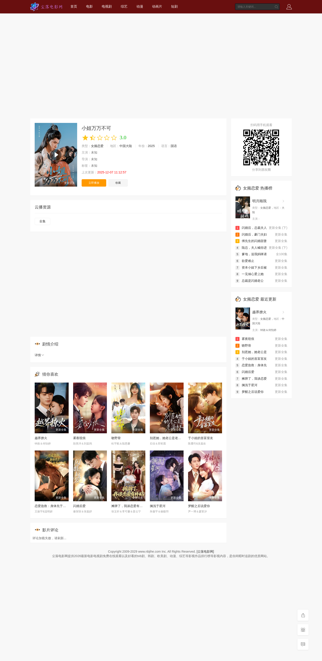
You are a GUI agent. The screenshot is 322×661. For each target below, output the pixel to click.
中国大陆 (125, 146)
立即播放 (94, 182)
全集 (42, 221)
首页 (73, 6)
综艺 (124, 6)
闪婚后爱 (79, 506)
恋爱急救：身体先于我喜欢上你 (56, 506)
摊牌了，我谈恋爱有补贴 (128, 506)
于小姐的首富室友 (200, 438)
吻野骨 (116, 438)
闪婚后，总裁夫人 (251, 227)
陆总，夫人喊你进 (251, 247)
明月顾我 (259, 201)
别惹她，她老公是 (251, 352)
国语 (174, 146)
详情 (39, 355)
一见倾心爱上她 (249, 274)
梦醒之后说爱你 (199, 506)
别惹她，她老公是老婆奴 (167, 438)
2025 (151, 146)
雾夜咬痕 (79, 438)
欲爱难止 (244, 261)
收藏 (118, 182)
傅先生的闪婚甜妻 (251, 241)
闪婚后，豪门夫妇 (251, 234)
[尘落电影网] (205, 551)
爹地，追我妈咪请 (251, 254)
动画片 (157, 6)
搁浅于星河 (157, 506)
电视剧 (107, 6)
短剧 (174, 6)
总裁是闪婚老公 (249, 280)
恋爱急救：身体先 (251, 365)
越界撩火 (41, 438)
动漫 (139, 6)
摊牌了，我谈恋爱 (251, 378)
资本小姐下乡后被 (251, 267)
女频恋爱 (97, 146)
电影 (89, 6)
